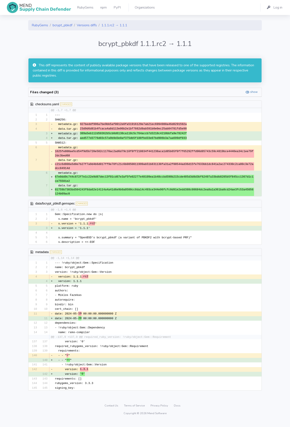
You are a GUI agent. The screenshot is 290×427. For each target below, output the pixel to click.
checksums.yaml (47, 104)
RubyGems (40, 25)
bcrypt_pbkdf (62, 25)
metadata (42, 253)
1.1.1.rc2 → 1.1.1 (114, 25)
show (254, 92)
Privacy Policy (160, 411)
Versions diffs (87, 25)
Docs (177, 411)
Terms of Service (134, 411)
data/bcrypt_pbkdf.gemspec (55, 204)
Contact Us (112, 411)
